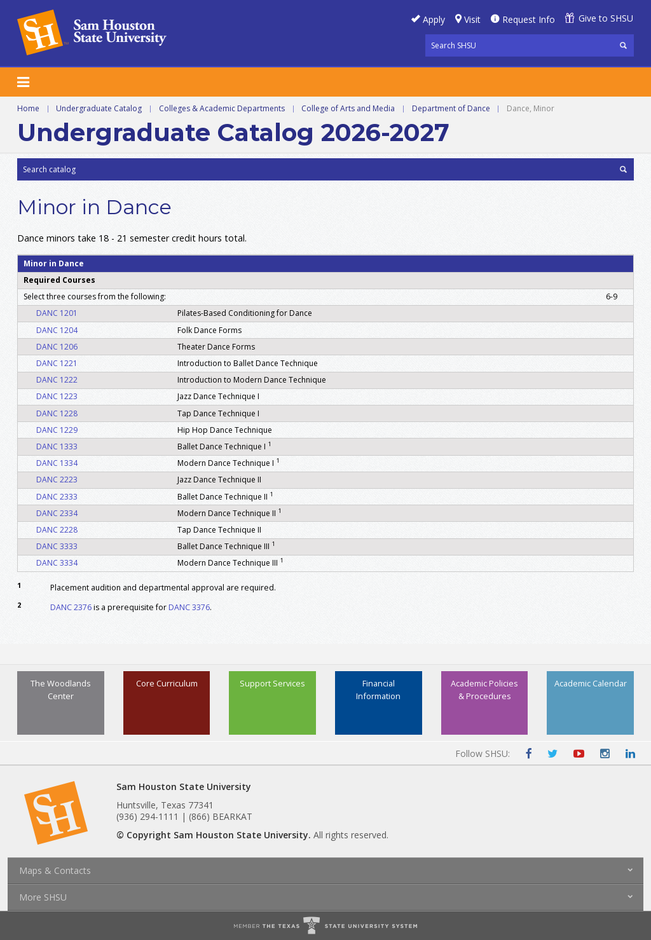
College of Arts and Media (348, 108)
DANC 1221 (57, 363)
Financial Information (378, 689)
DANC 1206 (57, 346)
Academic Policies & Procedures (484, 689)
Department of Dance (451, 108)
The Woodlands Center (61, 689)
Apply (434, 19)
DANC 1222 (57, 379)
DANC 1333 (57, 446)
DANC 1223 (57, 396)
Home (28, 108)
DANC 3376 (189, 607)
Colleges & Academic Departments (222, 108)
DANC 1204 (57, 330)
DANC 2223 (57, 479)
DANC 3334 (57, 562)
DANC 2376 (71, 607)
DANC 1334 (57, 463)
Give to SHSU (606, 18)
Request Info (528, 19)
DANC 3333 (57, 546)
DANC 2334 (57, 513)
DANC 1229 (57, 430)
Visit (472, 19)
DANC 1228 (57, 413)
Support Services (272, 683)
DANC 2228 (57, 529)
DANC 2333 (57, 496)
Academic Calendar (590, 683)
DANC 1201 (57, 313)
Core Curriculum (167, 683)
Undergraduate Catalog (99, 108)
